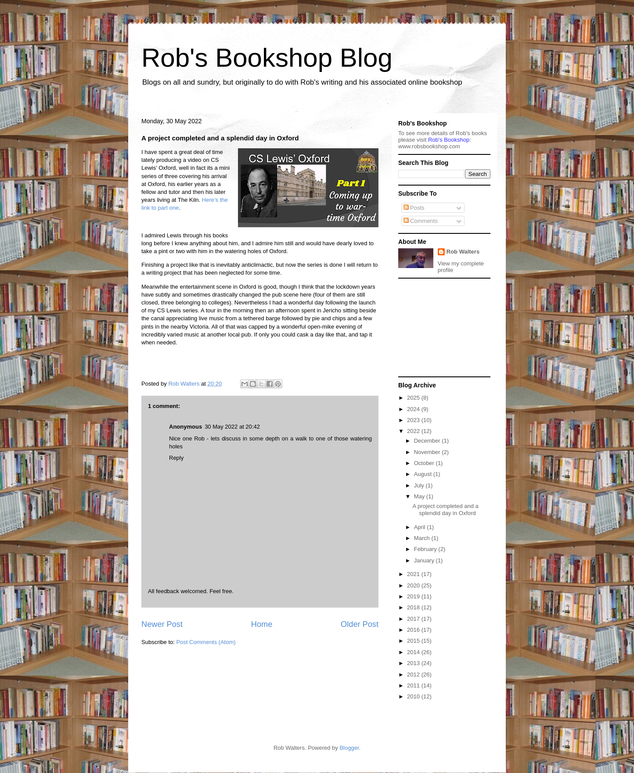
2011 (414, 685)
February (426, 549)
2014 (414, 652)
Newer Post (162, 624)
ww (429, 146)
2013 (414, 663)
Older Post (359, 624)
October (425, 463)
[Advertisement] (442, 327)
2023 (414, 420)
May (420, 496)
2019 (414, 596)
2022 (414, 431)
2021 (414, 574)
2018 (414, 607)
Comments (420, 221)
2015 (414, 640)
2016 (414, 629)
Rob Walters (463, 251)
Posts (414, 207)
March (423, 538)
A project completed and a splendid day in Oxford (445, 509)
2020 (414, 585)
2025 (414, 397)
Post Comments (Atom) (206, 642)
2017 (414, 619)
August (423, 474)
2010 (414, 696)
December (428, 440)
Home (262, 624)
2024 (414, 409)
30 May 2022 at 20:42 (232, 426)
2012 (414, 674)
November (428, 452)
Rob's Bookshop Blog (267, 57)
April (420, 527)
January (425, 560)
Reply (176, 457)
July (420, 485)
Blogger (349, 747)
